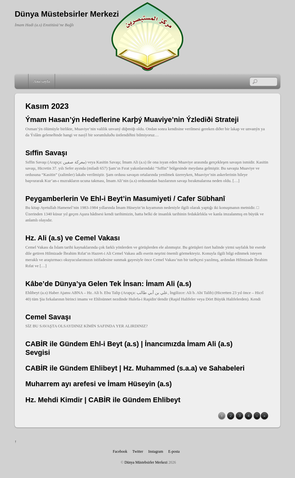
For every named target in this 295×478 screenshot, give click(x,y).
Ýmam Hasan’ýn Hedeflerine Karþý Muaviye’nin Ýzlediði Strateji (132, 119)
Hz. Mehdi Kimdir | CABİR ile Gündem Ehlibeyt (102, 400)
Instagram (155, 452)
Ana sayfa (41, 81)
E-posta (174, 452)
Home (22, 81)
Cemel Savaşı (48, 317)
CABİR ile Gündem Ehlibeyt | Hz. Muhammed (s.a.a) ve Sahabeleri (134, 368)
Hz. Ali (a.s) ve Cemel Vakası (72, 238)
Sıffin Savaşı (46, 153)
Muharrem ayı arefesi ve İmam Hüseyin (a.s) (98, 384)
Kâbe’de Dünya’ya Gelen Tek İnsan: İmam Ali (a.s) (108, 284)
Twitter (137, 452)
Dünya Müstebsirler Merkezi (146, 462)
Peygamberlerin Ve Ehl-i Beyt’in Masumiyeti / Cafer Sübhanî (125, 199)
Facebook (120, 452)
